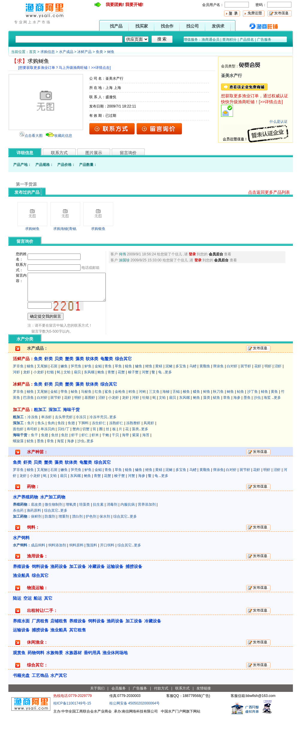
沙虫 (257, 414)
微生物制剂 (54, 521)
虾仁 (85, 451)
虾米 (95, 451)
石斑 (54, 382)
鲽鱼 (196, 408)
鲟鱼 (206, 408)
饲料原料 (76, 561)
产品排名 (247, 39)
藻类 (206, 414)
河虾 (16, 388)
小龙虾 (38, 388)
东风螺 (89, 388)
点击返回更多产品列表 (269, 192)
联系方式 (59, 152)
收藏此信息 (63, 136)
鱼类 (99, 52)
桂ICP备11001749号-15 (72, 719)
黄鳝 (158, 382)
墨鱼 (247, 414)
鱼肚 (64, 451)
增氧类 (71, 521)
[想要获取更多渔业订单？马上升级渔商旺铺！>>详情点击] (64, 68)
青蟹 (111, 388)
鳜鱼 (64, 382)
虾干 (74, 451)
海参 (237, 414)
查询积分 (229, 39)
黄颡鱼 (204, 382)
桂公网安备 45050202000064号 (134, 719)
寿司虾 (32, 445)
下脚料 (83, 439)
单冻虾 (46, 433)
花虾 (257, 382)
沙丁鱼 (252, 408)
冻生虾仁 (99, 439)
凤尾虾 (148, 439)
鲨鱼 (108, 408)
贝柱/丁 (63, 445)
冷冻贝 (80, 433)
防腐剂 (50, 533)
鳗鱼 (30, 382)
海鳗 (166, 408)
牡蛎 (50, 388)
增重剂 (63, 533)
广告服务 (264, 39)
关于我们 (97, 704)
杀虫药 (18, 527)
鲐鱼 (240, 408)
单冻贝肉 (47, 445)
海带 (125, 451)
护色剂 (91, 533)
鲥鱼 (110, 52)
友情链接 (203, 704)
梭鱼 (186, 408)
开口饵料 (107, 561)
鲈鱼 (88, 382)
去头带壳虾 (64, 433)
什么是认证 (279, 121)
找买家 (141, 26)
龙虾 (26, 388)
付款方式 (161, 704)
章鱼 (226, 414)
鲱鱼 (264, 408)
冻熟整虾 (133, 439)
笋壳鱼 (76, 382)
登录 (193, 254)
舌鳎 (176, 408)
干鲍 (105, 451)
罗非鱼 (18, 382)
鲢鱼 (128, 382)
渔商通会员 (211, 39)
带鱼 (64, 408)
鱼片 (30, 439)
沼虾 (278, 382)
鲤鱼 (148, 382)
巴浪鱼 (28, 414)
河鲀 (142, 408)
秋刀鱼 (218, 408)
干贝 (115, 451)
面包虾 (18, 445)
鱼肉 (51, 439)
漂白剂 (77, 533)
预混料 (91, 561)
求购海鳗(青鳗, (65, 229)
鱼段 (61, 439)
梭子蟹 (133, 388)
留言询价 (128, 152)
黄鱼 (274, 408)
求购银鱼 (98, 229)
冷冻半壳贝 (98, 433)
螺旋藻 (18, 457)
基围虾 (89, 414)
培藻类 (84, 521)
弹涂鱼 (218, 382)
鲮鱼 (74, 408)
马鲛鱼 (86, 408)
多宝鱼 (181, 382)
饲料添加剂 (57, 561)
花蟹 (121, 388)
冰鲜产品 (84, 52)
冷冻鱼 (32, 433)
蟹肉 (76, 445)
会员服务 (118, 704)
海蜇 (267, 414)
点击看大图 (34, 136)
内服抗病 (127, 521)
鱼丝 (54, 451)
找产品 (116, 26)
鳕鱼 (132, 408)
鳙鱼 (138, 382)
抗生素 (98, 521)
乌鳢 (192, 382)
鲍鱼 (101, 388)
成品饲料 (38, 561)
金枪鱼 (120, 408)
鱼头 (41, 439)
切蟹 (86, 445)
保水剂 (104, 533)
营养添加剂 (147, 521)
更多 (168, 388)
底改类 (36, 521)
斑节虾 (246, 382)
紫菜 (135, 451)
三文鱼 (154, 408)
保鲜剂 (36, 533)
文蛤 (67, 388)
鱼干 (34, 451)
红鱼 (98, 408)
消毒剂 (112, 521)
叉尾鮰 (42, 382)
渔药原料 (34, 527)
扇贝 (77, 388)
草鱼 (118, 382)
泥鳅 (169, 382)
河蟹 (145, 388)
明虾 (268, 382)
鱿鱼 (216, 414)
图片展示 (93, 152)
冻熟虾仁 (116, 439)
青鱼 (108, 382)
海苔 (145, 451)
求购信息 (47, 52)
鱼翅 (71, 439)
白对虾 (232, 382)
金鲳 (98, 382)
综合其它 (51, 527)
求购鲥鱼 (32, 229)
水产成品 (66, 52)
